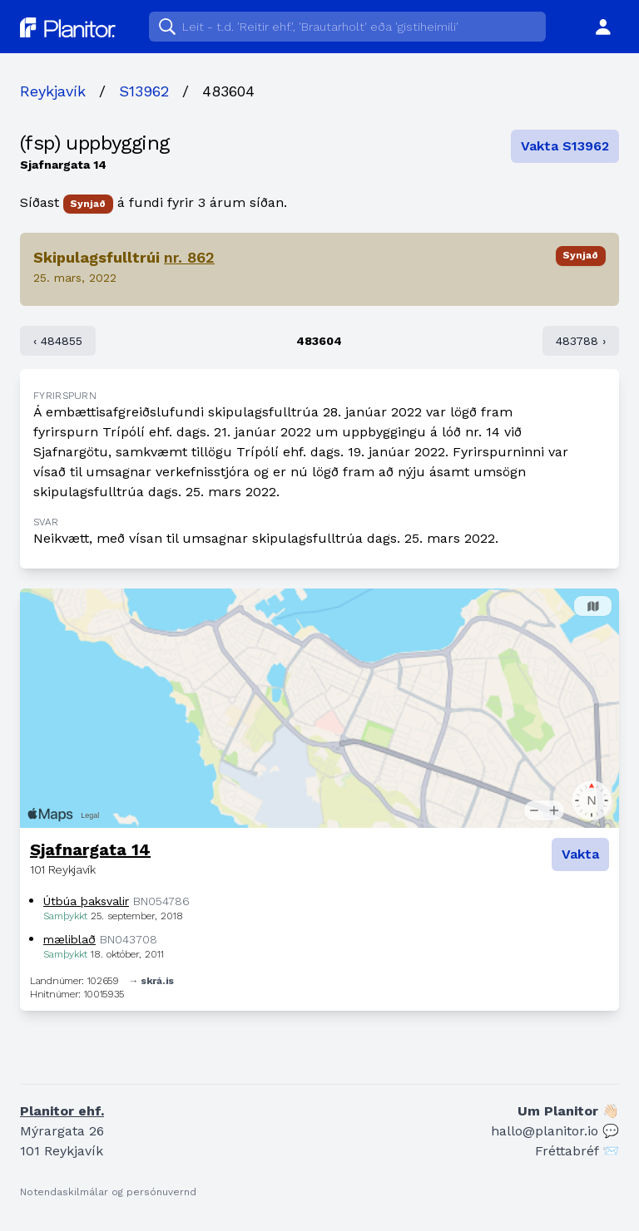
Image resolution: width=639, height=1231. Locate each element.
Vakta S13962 (565, 146)
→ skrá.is (151, 981)
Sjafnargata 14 (90, 849)
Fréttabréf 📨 (577, 1151)
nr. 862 (189, 257)
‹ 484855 (57, 340)
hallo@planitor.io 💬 (555, 1131)
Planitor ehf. (62, 1111)
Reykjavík (53, 91)
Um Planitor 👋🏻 (568, 1111)
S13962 (144, 91)
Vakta (580, 854)
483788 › (581, 340)
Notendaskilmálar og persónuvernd (108, 1192)
